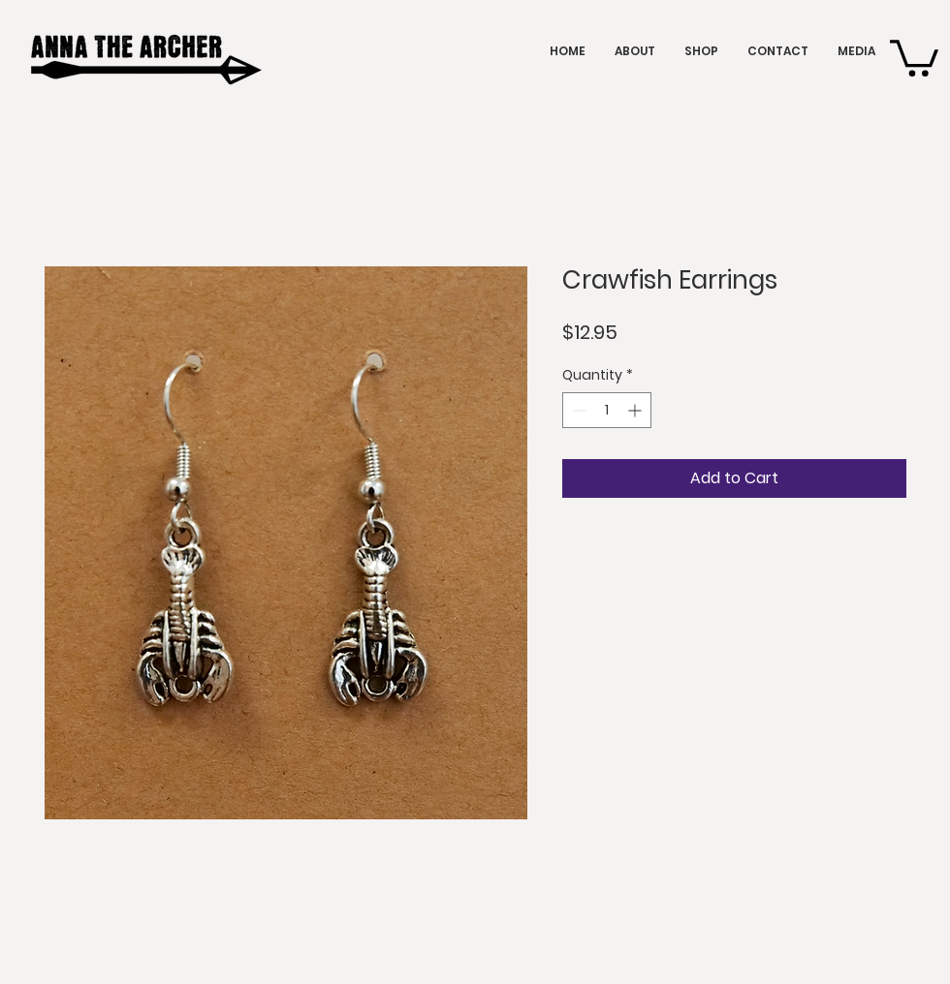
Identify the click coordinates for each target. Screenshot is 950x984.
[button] (914, 56)
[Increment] (636, 410)
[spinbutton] (606, 410)
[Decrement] (577, 410)
